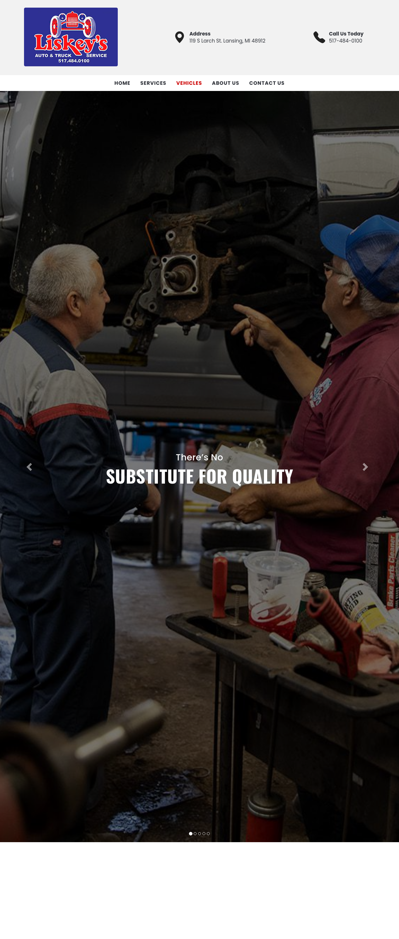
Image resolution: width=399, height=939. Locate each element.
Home (122, 83)
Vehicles (189, 83)
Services (153, 83)
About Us (225, 83)
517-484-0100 (345, 40)
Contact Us (267, 83)
